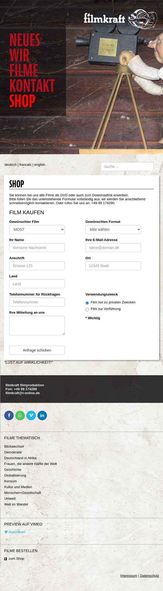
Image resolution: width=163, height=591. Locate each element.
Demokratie (13, 452)
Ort (88, 258)
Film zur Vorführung (103, 309)
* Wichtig (92, 318)
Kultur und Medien (18, 487)
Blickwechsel (14, 446)
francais (26, 165)
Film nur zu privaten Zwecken (110, 302)
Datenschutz (149, 576)
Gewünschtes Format (102, 222)
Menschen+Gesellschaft (22, 493)
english (39, 165)
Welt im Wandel (16, 504)
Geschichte (12, 470)
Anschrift (16, 258)
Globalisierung (15, 475)
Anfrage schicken (37, 350)
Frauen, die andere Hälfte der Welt (30, 464)
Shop (22, 101)
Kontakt (32, 85)
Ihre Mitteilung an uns (27, 312)
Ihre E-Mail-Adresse (101, 240)
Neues (24, 40)
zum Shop (16, 558)
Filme (23, 70)
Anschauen (15, 532)
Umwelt (10, 498)
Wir (19, 55)
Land (13, 276)
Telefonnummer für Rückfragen (34, 294)
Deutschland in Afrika (20, 458)
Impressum (128, 576)
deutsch (10, 165)
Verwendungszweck (101, 294)
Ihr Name (16, 240)
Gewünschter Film (24, 222)
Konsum (10, 481)
